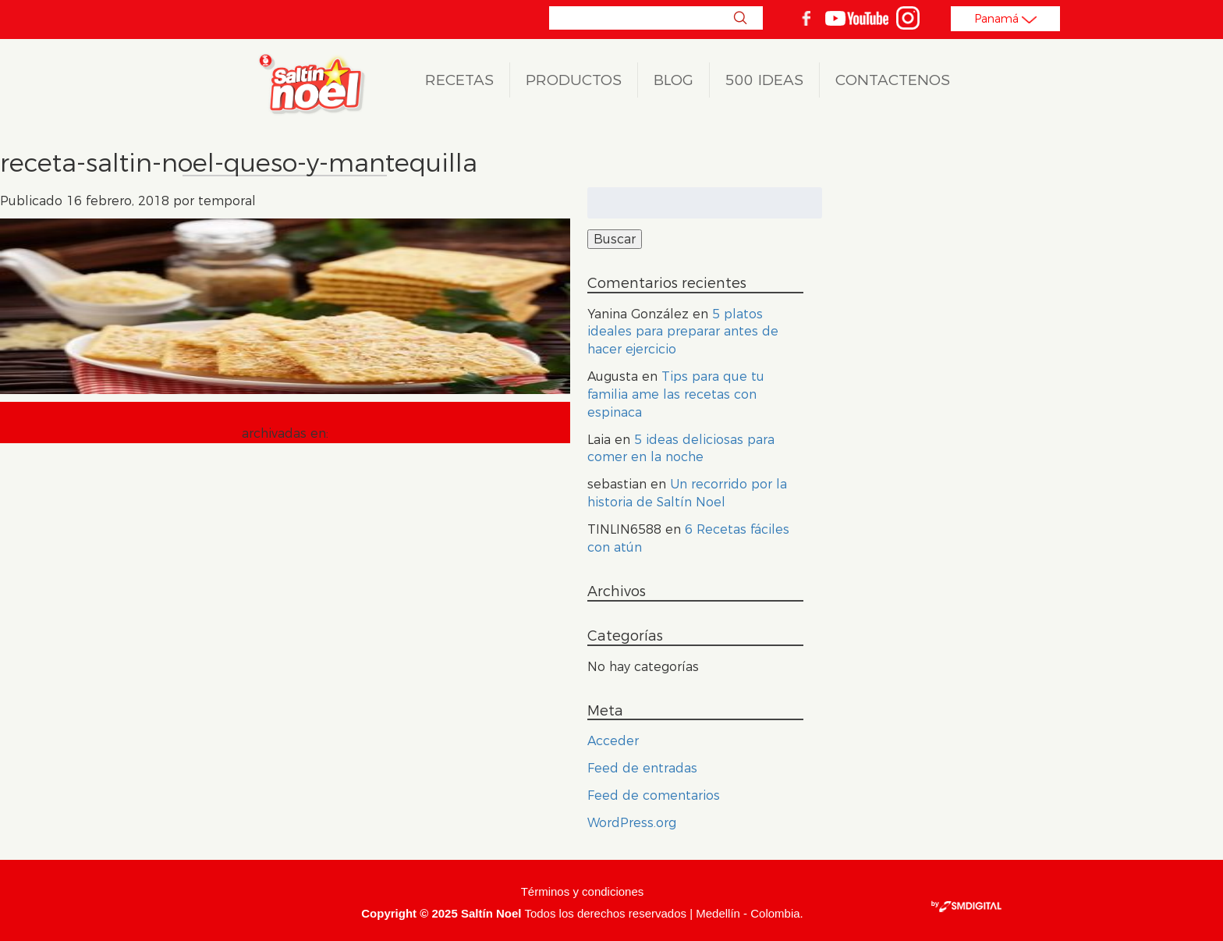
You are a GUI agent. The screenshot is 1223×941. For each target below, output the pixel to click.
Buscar (739, 18)
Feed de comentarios (653, 795)
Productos (574, 80)
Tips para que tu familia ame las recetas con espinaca (675, 394)
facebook (805, 18)
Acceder (613, 740)
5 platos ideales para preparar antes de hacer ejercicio (682, 332)
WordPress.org (631, 822)
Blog (673, 80)
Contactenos (892, 80)
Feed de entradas (642, 768)
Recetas (459, 80)
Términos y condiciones (582, 891)
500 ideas (764, 80)
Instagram (908, 18)
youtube (856, 18)
